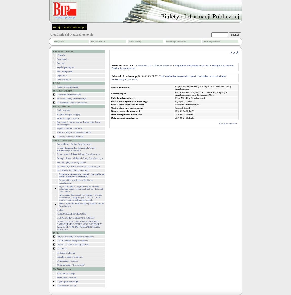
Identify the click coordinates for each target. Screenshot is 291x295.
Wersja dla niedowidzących (69, 27)
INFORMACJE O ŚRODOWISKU (73, 170)
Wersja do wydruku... (228, 123)
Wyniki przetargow (65, 67)
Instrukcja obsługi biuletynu (70, 257)
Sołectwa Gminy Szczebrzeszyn (71, 98)
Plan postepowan (64, 71)
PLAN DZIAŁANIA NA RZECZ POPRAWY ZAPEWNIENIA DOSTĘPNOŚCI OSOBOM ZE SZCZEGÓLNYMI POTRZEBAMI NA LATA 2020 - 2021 (79, 225)
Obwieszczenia (64, 79)
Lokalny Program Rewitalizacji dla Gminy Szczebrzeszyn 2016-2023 (76, 149)
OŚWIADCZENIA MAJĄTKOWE (73, 244)
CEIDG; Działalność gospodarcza (72, 240)
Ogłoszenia (62, 75)
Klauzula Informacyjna (67, 87)
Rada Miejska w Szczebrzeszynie (72, 102)
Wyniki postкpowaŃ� (67, 281)
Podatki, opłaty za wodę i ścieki (71, 162)
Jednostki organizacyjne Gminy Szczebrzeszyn (78, 166)
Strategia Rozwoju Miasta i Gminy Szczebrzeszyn (80, 158)
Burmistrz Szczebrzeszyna (69, 94)
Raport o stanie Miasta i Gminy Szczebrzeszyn (78, 154)
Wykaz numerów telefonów (69, 128)
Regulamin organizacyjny (69, 114)
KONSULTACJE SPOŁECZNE (71, 214)
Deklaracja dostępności (67, 261)
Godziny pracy (63, 110)
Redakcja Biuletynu (66, 253)
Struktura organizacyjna (68, 118)
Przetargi (61, 63)
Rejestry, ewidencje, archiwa (70, 136)
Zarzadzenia (62, 59)
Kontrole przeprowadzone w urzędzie (74, 132)
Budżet (60, 210)
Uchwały (61, 55)
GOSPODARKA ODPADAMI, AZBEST (76, 218)
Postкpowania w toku (66, 277)
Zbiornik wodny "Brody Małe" (71, 265)
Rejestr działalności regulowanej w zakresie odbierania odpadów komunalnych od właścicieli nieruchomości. (81, 189)
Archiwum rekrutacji (66, 285)
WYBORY (62, 248)
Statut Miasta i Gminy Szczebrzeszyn (74, 144)
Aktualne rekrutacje (66, 273)
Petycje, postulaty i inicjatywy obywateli (75, 236)
